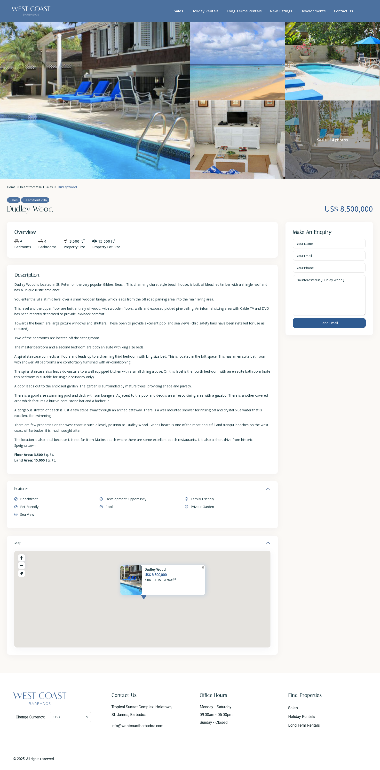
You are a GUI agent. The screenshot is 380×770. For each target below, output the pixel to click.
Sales (178, 10)
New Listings (281, 10)
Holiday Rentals (205, 10)
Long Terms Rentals (244, 10)
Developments (313, 10)
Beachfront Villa (31, 187)
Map (18, 543)
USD (57, 717)
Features (21, 488)
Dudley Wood (155, 569)
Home (11, 187)
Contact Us (343, 10)
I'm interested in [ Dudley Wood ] (329, 295)
